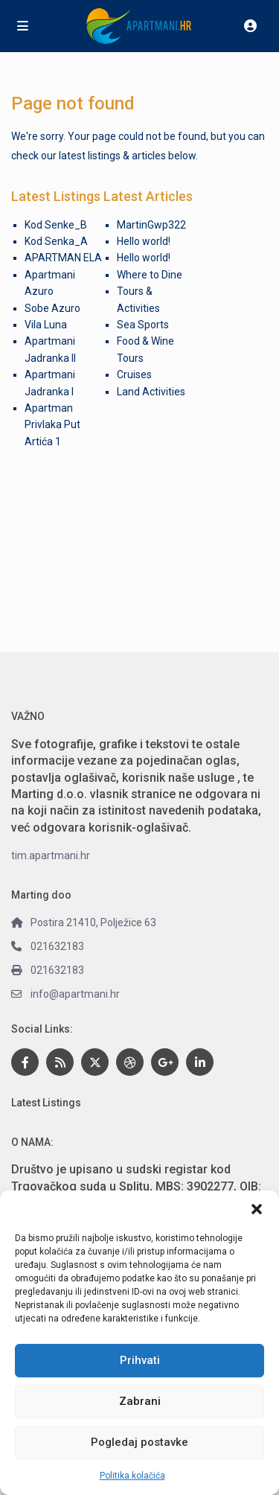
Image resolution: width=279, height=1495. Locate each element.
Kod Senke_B (56, 225)
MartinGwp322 (151, 225)
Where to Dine (149, 275)
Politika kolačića (132, 1475)
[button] (256, 1209)
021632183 (57, 946)
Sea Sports (143, 325)
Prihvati (140, 1360)
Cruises (134, 374)
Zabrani (140, 1401)
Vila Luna (46, 325)
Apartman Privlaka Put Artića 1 (52, 424)
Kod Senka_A (56, 241)
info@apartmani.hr (75, 994)
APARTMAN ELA (63, 258)
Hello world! (143, 241)
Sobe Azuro (52, 308)
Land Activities (151, 392)
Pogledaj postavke (139, 1442)
